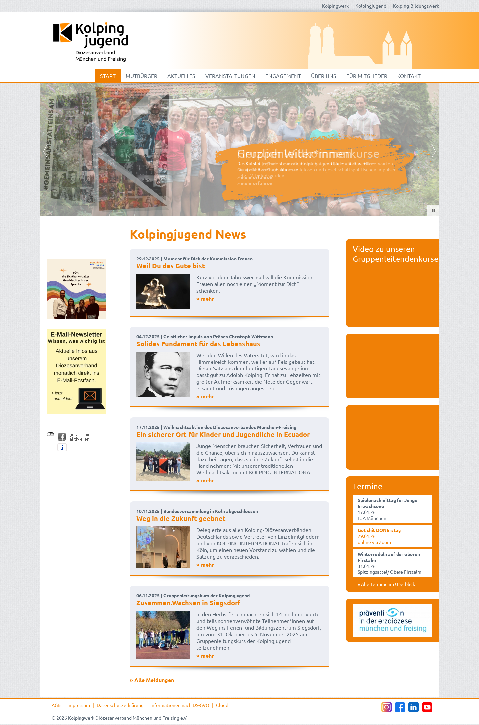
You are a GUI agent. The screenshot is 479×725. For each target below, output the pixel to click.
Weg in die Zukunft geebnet (181, 518)
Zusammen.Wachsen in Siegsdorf (188, 602)
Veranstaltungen (230, 75)
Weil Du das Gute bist (170, 265)
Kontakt (409, 75)
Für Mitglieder (366, 75)
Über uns (323, 75)
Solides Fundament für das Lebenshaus (198, 343)
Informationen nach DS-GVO (179, 705)
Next (433, 151)
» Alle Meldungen (152, 679)
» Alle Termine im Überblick (386, 584)
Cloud (222, 705)
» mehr (205, 298)
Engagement (283, 75)
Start (108, 75)
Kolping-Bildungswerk (416, 6)
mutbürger (141, 75)
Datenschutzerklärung (120, 705)
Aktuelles (181, 75)
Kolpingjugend (370, 6)
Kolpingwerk (335, 6)
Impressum (78, 705)
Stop (433, 210)
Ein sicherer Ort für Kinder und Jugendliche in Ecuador (223, 434)
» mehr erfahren (254, 183)
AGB (56, 705)
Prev (45, 151)
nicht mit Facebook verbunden (50, 434)
